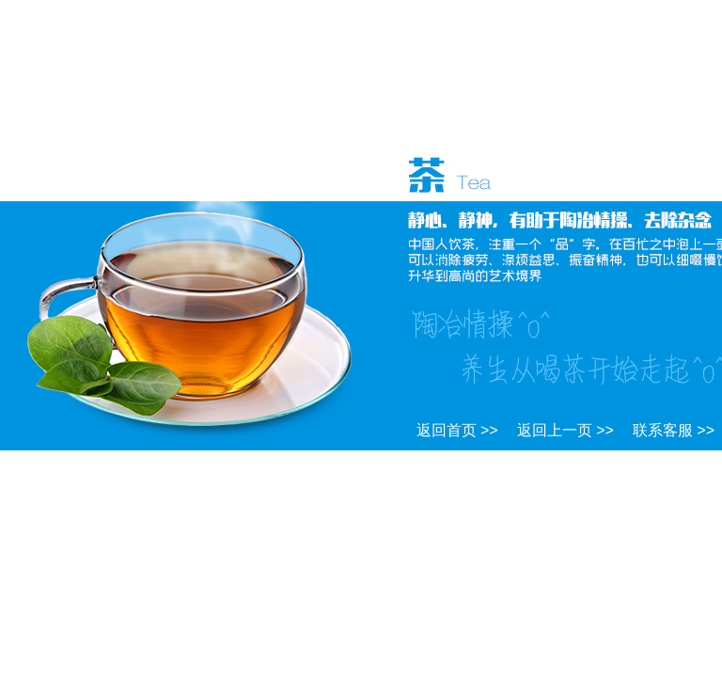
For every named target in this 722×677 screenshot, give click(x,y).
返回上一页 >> (565, 430)
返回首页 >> (457, 430)
